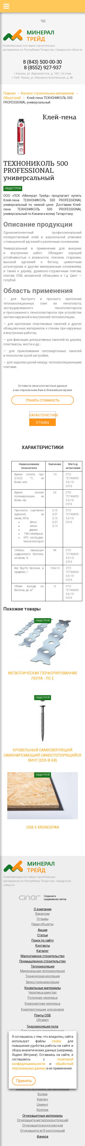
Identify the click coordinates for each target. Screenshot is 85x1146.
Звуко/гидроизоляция (42, 982)
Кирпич (42, 1099)
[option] (21, 137)
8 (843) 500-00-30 (42, 62)
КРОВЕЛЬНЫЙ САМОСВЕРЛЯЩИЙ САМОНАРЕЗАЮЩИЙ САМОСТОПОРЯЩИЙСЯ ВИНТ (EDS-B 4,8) (42, 755)
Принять (24, 1080)
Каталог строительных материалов (47, 93)
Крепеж (43, 1110)
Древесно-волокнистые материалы (42, 1089)
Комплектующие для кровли (42, 1009)
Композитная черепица (42, 1003)
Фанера (42, 1136)
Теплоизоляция (42, 966)
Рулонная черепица (43, 997)
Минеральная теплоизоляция (42, 971)
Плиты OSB (42, 1015)
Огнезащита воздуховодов (42, 1125)
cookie (56, 1041)
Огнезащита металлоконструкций (42, 1120)
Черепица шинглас (42, 992)
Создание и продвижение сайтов (55, 898)
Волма (42, 1094)
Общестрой (12, 98)
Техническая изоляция (42, 976)
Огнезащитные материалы (42, 1115)
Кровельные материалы (42, 988)
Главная (9, 93)
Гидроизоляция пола (42, 1026)
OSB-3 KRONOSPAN (42, 827)
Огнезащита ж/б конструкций (42, 1130)
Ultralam (42, 1020)
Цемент (42, 1104)
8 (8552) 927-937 (42, 67)
